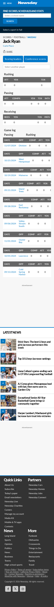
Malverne (23, 175)
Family (32, 560)
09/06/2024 (10, 223)
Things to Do (35, 548)
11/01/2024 (10, 241)
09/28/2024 (10, 206)
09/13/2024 (10, 272)
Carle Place (8, 45)
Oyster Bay (22, 240)
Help (37, 576)
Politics (8, 548)
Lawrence (23, 255)
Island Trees (21, 190)
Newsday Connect (37, 497)
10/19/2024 (10, 175)
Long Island (10, 535)
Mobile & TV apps (13, 522)
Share (8, 52)
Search (10, 21)
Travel (31, 564)
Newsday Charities (14, 505)
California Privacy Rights (30, 572)
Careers (8, 509)
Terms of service (24, 569)
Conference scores (35, 58)
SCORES (7, 37)
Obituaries (34, 540)
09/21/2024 (10, 190)
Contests (9, 526)
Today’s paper (11, 493)
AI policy (44, 576)
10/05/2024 (10, 255)
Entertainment (35, 552)
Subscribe (9, 489)
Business (9, 556)
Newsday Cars (35, 485)
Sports (8, 540)
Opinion (8, 544)
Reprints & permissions (34, 574)
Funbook (33, 535)
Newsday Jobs (35, 493)
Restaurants (34, 556)
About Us (9, 485)
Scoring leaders (13, 58)
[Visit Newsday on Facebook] (8, 589)
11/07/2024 (10, 145)
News (7, 552)
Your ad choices (12, 572)
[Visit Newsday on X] (15, 589)
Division (23, 145)
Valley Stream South (22, 223)
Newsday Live (11, 501)
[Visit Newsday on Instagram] (23, 589)
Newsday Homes (37, 489)
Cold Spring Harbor (22, 272)
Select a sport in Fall (12, 29)
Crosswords (34, 544)
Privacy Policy (10, 569)
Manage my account (14, 513)
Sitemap (30, 576)
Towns (8, 560)
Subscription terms (41, 569)
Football (19, 37)
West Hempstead (24, 160)
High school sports (13, 564)
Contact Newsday (15, 574)
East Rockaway (23, 206)
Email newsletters (13, 497)
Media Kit (9, 518)
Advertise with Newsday (15, 576)
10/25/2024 (10, 160)
